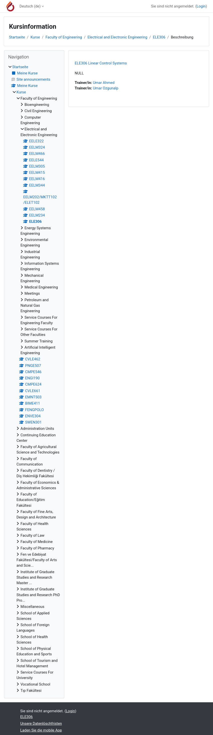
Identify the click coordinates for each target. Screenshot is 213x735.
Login (201, 6)
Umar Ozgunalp (105, 88)
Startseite (17, 37)
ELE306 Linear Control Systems (101, 63)
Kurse (35, 37)
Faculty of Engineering (64, 37)
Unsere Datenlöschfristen (41, 723)
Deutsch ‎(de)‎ (30, 6)
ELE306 (159, 37)
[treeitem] (34, 379)
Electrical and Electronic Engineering (117, 37)
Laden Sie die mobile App (41, 730)
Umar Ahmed (103, 82)
